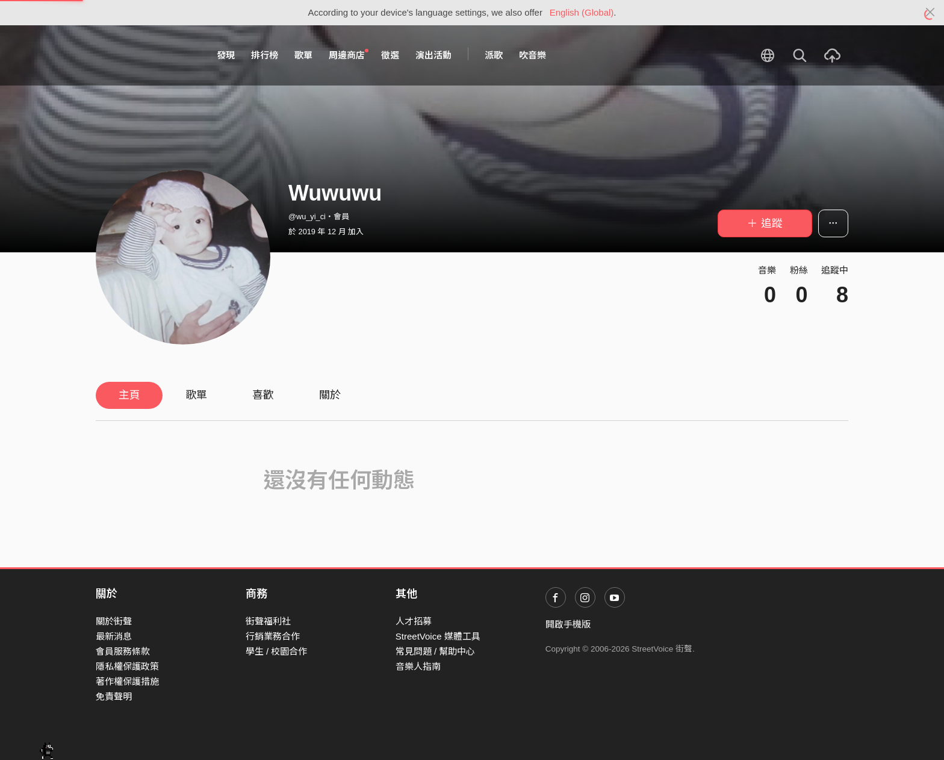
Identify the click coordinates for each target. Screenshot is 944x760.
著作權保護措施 (127, 681)
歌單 (303, 55)
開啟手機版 (568, 624)
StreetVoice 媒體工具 (438, 636)
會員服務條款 (123, 651)
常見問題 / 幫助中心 (436, 651)
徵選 (390, 55)
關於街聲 (114, 621)
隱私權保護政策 (127, 666)
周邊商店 (348, 55)
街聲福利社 (268, 621)
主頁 (129, 395)
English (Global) (582, 12)
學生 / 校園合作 (277, 651)
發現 (226, 55)
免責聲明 (114, 696)
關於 (330, 395)
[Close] (930, 12)
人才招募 (414, 621)
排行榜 (264, 55)
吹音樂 (532, 55)
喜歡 (263, 395)
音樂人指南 (418, 666)
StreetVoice (145, 55)
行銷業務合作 (273, 636)
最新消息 (114, 636)
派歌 (494, 55)
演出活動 (433, 55)
